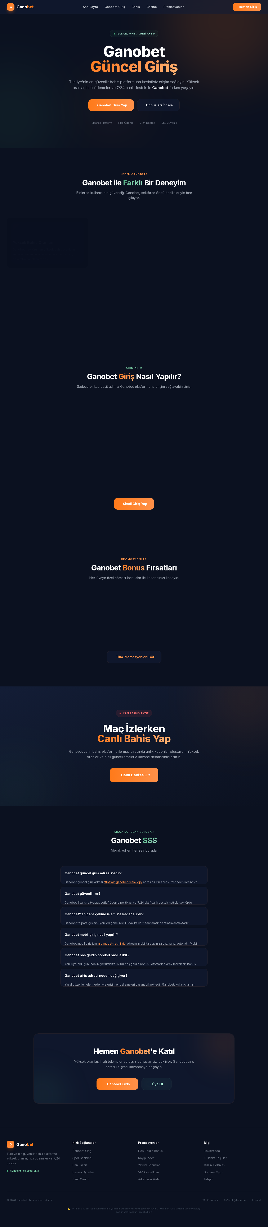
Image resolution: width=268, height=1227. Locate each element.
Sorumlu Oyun (213, 1172)
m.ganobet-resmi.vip (112, 943)
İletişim (208, 1179)
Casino (152, 7)
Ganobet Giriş (115, 7)
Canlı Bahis (79, 1165)
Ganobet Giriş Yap (112, 109)
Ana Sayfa (90, 7)
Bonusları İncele (159, 109)
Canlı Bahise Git (135, 775)
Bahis (136, 7)
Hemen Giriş (248, 7)
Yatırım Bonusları (149, 1165)
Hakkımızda (212, 1151)
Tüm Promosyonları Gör (135, 657)
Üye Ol (157, 1084)
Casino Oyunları (83, 1172)
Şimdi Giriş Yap (135, 504)
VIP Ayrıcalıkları (148, 1172)
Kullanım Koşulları (215, 1158)
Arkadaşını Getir (149, 1179)
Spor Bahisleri (81, 1158)
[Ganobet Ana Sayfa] (20, 7)
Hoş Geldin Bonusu (151, 1151)
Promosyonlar (174, 7)
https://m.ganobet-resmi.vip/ (123, 882)
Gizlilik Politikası (214, 1165)
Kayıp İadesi (146, 1158)
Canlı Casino (80, 1179)
